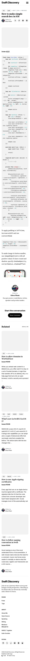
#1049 (8, 361)
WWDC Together (7, 629)
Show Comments (15, 314)
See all (25, 325)
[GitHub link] (3, 642)
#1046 (8, 484)
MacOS (9, 475)
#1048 (8, 423)
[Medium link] (14, 642)
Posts (3, 600)
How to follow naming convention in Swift (11, 540)
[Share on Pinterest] (23, 20)
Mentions (4, 623)
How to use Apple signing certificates (13, 479)
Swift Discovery (10, 2)
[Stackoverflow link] (10, 642)
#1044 (8, 544)
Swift (9, 10)
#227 (8, 51)
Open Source (6, 615)
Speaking (4, 618)
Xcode (21, 413)
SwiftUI (14, 413)
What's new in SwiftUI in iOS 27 (14, 419)
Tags (3, 602)
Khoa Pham (8, 21)
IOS (4, 10)
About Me (5, 612)
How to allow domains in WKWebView (12, 356)
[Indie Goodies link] (22, 642)
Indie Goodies (6, 632)
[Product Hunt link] (18, 642)
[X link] (7, 642)
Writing (4, 621)
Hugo (11, 653)
